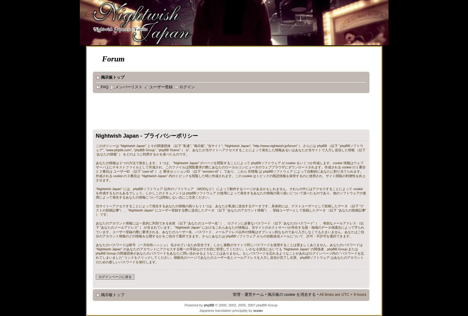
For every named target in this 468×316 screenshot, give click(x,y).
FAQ (104, 87)
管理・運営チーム (248, 295)
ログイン (187, 87)
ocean (257, 310)
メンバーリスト (129, 87)
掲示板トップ (112, 77)
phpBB (209, 305)
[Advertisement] (202, 112)
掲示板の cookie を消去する (292, 295)
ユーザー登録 (161, 87)
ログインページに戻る (115, 277)
